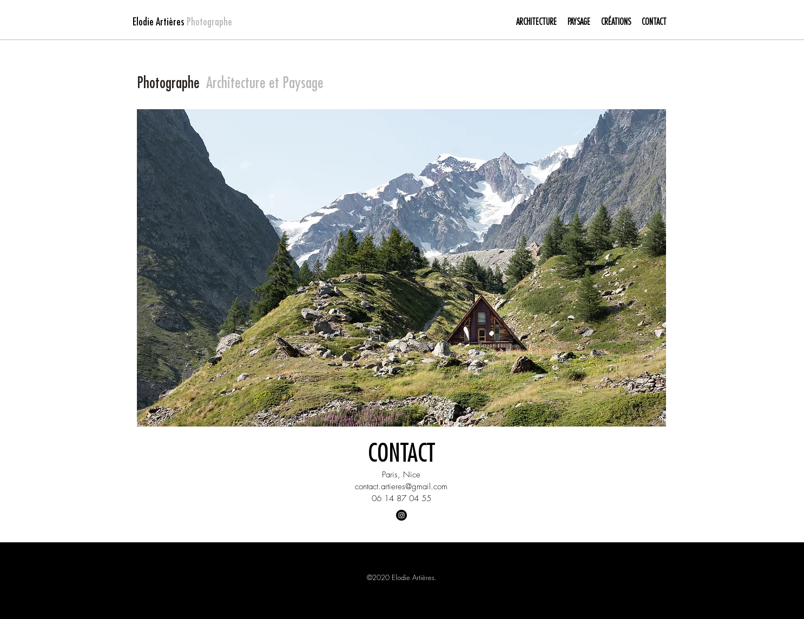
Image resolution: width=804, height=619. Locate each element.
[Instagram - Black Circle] (401, 515)
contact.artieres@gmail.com (401, 486)
